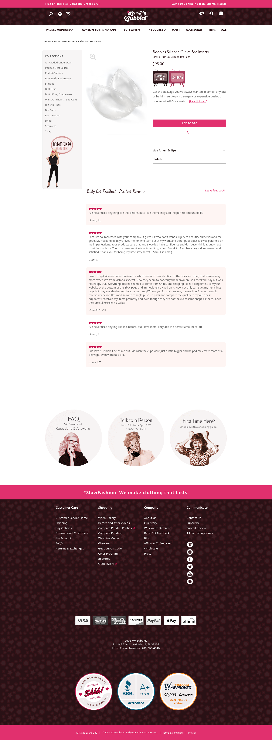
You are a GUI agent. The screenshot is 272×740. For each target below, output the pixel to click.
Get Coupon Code (110, 548)
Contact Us (194, 518)
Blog (147, 538)
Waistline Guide (108, 538)
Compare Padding (110, 533)
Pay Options (64, 528)
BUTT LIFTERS (132, 29)
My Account (63, 538)
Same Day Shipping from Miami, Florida (199, 3)
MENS (212, 29)
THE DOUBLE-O (156, 29)
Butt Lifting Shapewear (58, 94)
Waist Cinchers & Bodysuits (61, 99)
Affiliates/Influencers (158, 543)
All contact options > (200, 533)
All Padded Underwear (58, 62)
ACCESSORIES (194, 29)
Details (157, 159)
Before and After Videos (114, 523)
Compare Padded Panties (115, 528)
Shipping (61, 523)
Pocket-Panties (54, 73)
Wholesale (151, 548)
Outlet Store (106, 564)
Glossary (104, 543)
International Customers (72, 533)
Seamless (50, 126)
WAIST (176, 29)
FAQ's (59, 543)
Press (147, 553)
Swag (48, 131)
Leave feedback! (215, 190)
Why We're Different (157, 528)
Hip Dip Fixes (52, 104)
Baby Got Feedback (157, 533)
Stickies (49, 83)
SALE (224, 29)
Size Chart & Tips (164, 150)
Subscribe (193, 523)
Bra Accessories (62, 41)
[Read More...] (198, 101)
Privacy (192, 732)
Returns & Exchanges (70, 548)
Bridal (48, 120)
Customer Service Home (72, 518)
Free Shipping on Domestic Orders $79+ (72, 3)
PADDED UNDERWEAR (59, 29)
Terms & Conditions (173, 732)
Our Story (150, 523)
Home (47, 41)
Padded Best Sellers (57, 67)
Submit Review (196, 528)
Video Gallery (107, 518)
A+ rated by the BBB (86, 732)
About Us (150, 518)
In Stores (104, 558)
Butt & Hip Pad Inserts (58, 78)
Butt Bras (50, 89)
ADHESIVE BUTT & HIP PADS (99, 29)
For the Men (52, 115)
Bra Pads (50, 110)
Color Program (108, 553)
